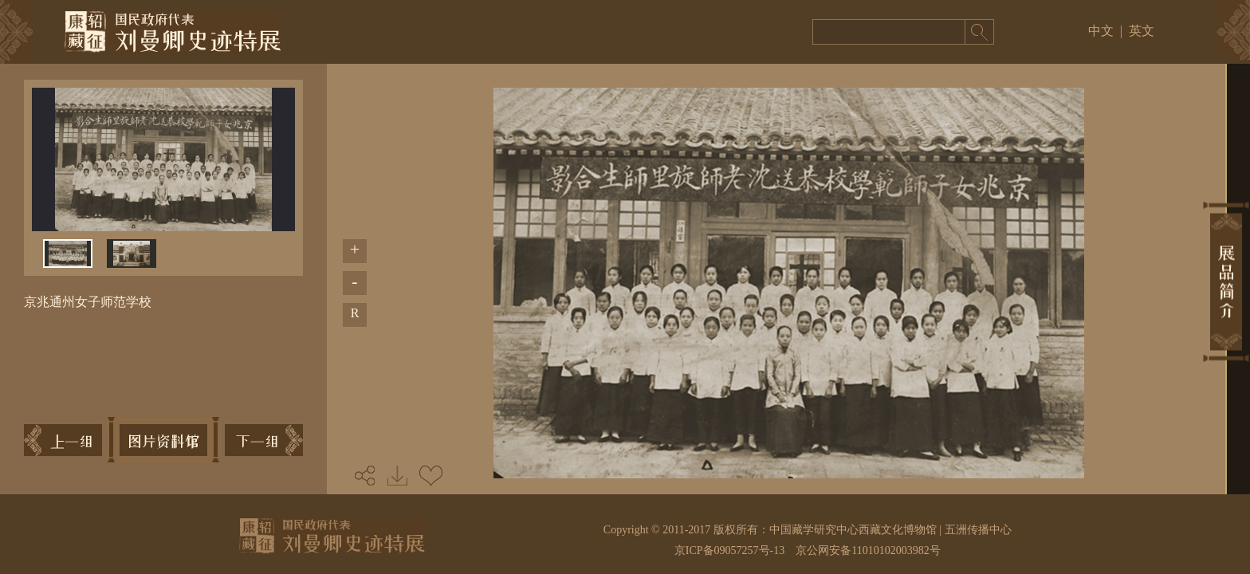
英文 (1141, 30)
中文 (1101, 30)
